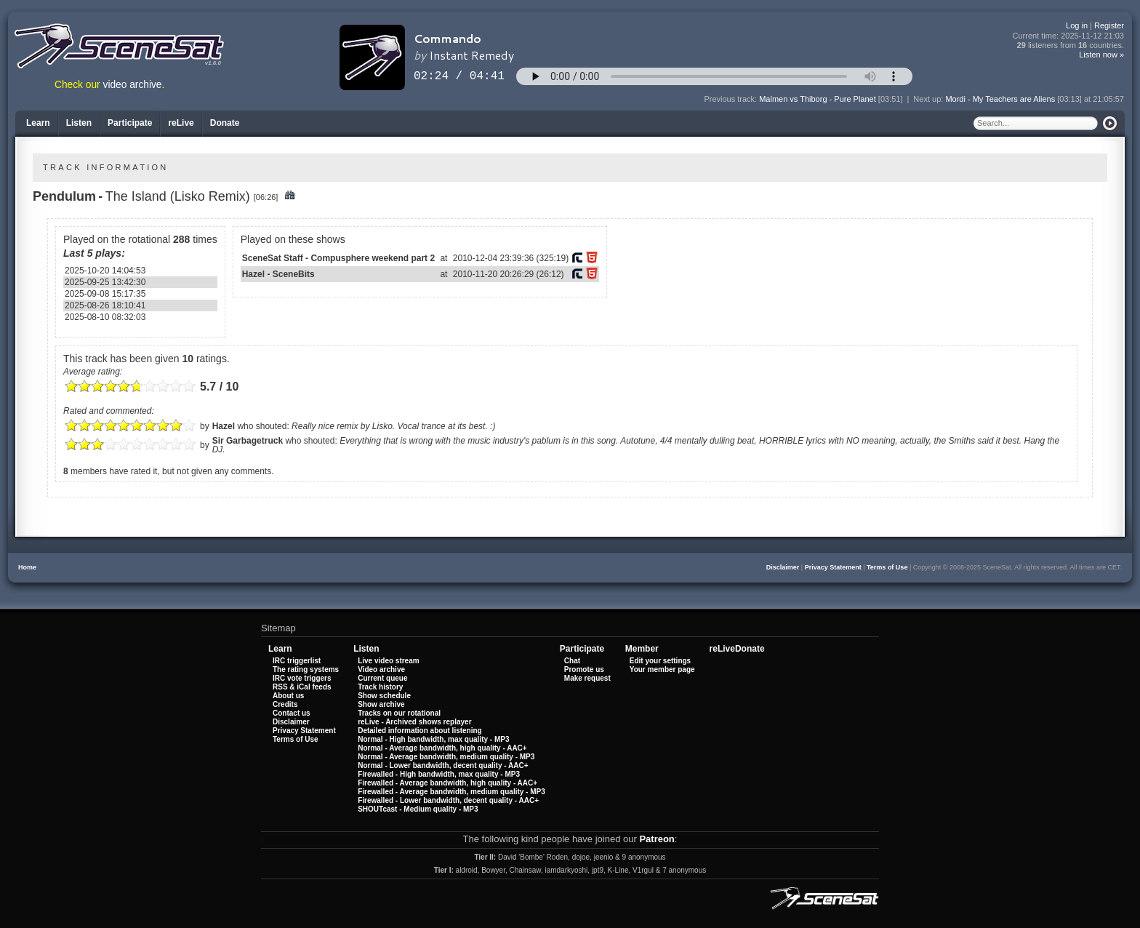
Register (1109, 25)
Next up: (929, 99)
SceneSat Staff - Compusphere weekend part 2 (338, 258)
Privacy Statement (833, 567)
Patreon (656, 838)
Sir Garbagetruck (247, 441)
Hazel (223, 426)
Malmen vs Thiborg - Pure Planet (817, 99)
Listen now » (1101, 54)
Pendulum (64, 196)
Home (27, 567)
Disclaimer (783, 567)
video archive (132, 84)
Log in (1077, 25)
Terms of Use (887, 567)
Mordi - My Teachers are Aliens (1000, 99)
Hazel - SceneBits (278, 274)
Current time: (1069, 36)
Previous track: (731, 99)
